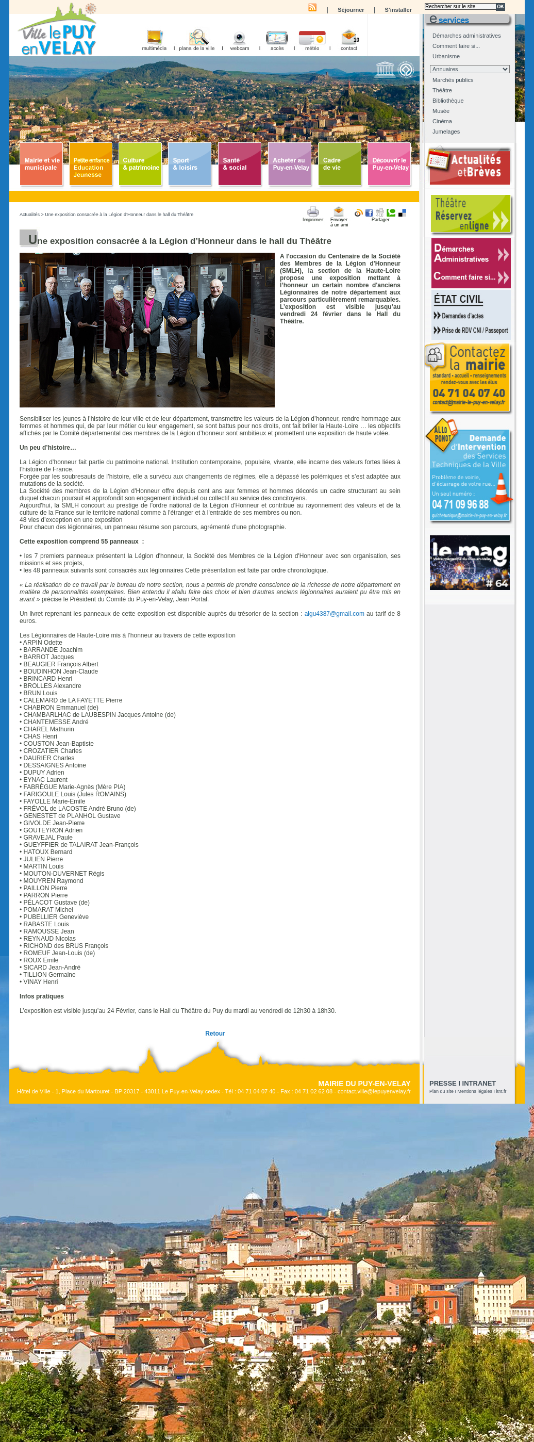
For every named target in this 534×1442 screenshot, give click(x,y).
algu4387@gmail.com (334, 613)
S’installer (398, 10)
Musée (440, 111)
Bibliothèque (448, 100)
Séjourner (351, 10)
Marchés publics (452, 80)
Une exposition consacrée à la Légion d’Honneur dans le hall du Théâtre (119, 214)
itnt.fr (501, 1091)
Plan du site (441, 1091)
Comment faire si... (456, 46)
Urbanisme (446, 56)
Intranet (479, 1083)
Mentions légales (475, 1091)
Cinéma (442, 121)
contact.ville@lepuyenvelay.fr (374, 1091)
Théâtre (442, 90)
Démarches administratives (466, 35)
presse (443, 1083)
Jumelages (446, 131)
